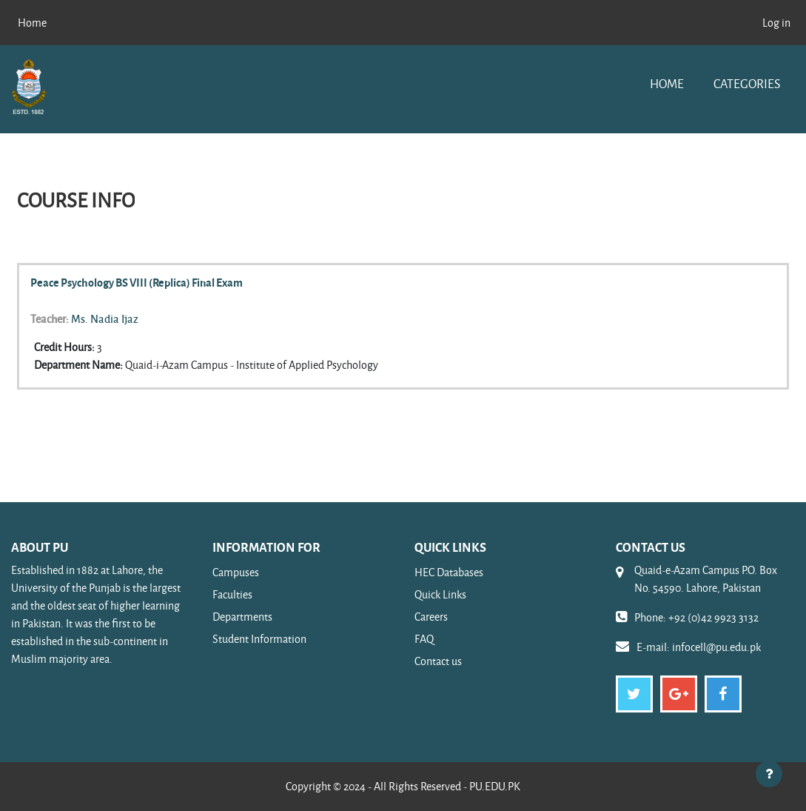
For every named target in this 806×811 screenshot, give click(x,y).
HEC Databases (448, 572)
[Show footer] (769, 774)
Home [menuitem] (32, 22)
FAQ (424, 639)
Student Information (259, 639)
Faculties (232, 594)
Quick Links (440, 594)
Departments (242, 616)
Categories (746, 83)
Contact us (438, 661)
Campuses (235, 572)
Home (667, 83)
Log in (776, 22)
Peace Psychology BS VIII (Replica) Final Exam (136, 282)
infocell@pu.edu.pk (716, 647)
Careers (431, 616)
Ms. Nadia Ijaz (104, 318)
